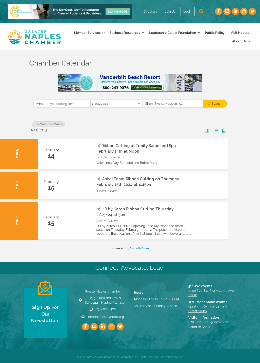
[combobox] (116, 103)
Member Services (87, 33)
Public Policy (215, 33)
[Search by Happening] (173, 103)
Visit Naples (240, 33)
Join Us (170, 11)
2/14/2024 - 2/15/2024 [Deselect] (48, 124)
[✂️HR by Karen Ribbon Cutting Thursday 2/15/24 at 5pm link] (78, 220)
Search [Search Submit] (215, 103)
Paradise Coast (199, 327)
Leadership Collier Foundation (172, 33)
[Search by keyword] (61, 103)
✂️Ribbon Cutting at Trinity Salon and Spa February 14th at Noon (136, 148)
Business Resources (124, 33)
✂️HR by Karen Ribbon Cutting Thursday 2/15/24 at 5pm (134, 212)
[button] (207, 131)
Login (187, 11)
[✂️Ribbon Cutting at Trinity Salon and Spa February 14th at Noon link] (78, 153)
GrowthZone (139, 248)
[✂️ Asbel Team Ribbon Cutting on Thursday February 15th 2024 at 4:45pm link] (78, 185)
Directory (150, 11)
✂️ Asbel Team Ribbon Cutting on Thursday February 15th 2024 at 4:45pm (137, 182)
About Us (239, 41)
